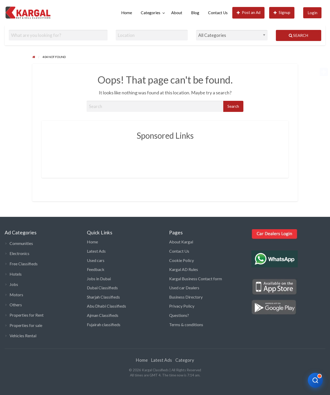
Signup (282, 12)
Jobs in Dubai (99, 278)
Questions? (179, 315)
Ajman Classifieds (102, 315)
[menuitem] (126, 13)
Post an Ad (249, 12)
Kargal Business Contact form (195, 278)
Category (184, 360)
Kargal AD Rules (183, 269)
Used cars (95, 260)
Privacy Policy (181, 305)
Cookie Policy (181, 260)
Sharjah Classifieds (103, 296)
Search (298, 35)
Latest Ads (96, 251)
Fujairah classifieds (103, 324)
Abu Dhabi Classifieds (106, 305)
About (176, 12)
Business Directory (186, 296)
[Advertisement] (165, 155)
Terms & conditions (186, 324)
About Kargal (181, 241)
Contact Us (218, 12)
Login (312, 12)
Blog (195, 12)
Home (126, 12)
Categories (150, 12)
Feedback (95, 269)
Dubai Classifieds (102, 287)
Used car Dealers (184, 287)
